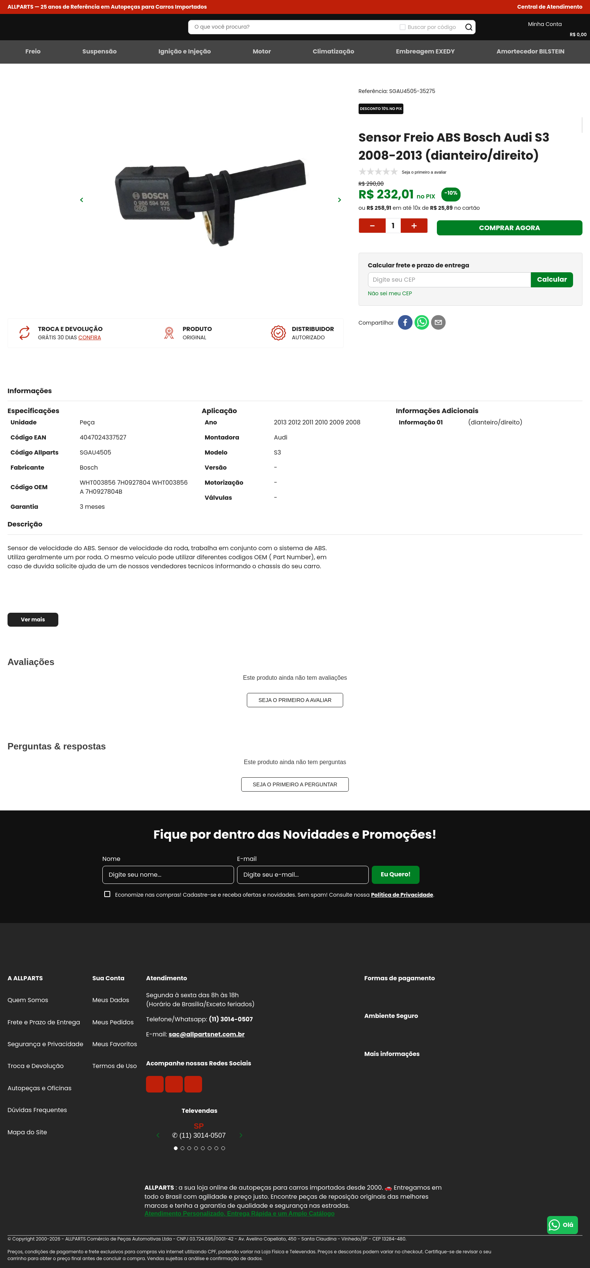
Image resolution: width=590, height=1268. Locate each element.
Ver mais (33, 619)
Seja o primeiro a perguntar (295, 784)
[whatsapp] (421, 323)
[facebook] (405, 323)
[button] (549, 7)
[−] (372, 225)
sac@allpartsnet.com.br (207, 1034)
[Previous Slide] (158, 1135)
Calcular (552, 279)
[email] (438, 323)
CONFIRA (89, 337)
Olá (568, 1225)
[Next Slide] (241, 1135)
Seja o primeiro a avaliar (295, 700)
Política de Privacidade (402, 895)
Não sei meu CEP (390, 293)
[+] (414, 225)
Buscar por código (432, 27)
